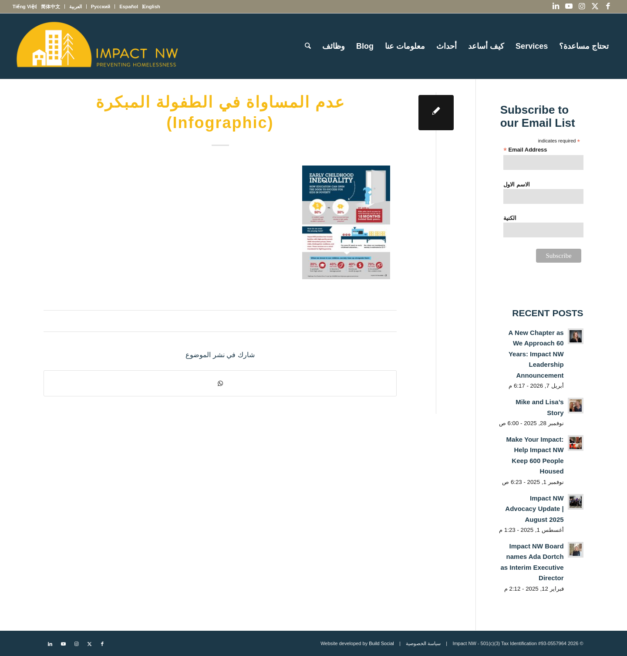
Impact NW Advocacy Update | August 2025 (534, 508)
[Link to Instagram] (581, 6)
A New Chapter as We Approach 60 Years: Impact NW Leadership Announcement (536, 354)
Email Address (525, 150)
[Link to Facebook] (607, 6)
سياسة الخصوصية (423, 643)
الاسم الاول (516, 184)
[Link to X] (594, 6)
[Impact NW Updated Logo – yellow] (97, 46)
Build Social (381, 643)
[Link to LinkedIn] (555, 6)
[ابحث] (308, 46)
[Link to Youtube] (568, 6)
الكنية (509, 218)
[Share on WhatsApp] (220, 383)
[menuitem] (151, 6)
